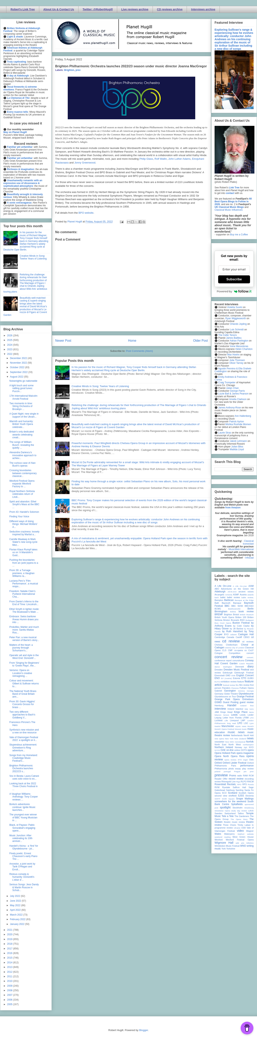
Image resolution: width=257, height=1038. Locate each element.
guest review (247, 702)
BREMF (219, 614)
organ (245, 760)
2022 (10, 354)
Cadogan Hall (246, 634)
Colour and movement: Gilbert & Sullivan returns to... (24, 683)
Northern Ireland (224, 747)
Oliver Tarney (236, 363)
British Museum (247, 614)
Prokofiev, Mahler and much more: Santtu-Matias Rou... (24, 630)
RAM (245, 775)
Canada (230, 637)
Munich (250, 726)
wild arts (240, 843)
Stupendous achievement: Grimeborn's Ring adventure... (23, 747)
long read (231, 723)
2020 (10, 934)
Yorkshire (230, 848)
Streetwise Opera (222, 811)
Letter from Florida (232, 717)
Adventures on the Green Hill (237, 589)
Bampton (219, 600)
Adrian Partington (239, 340)
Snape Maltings (245, 798)
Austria (243, 594)
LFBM (246, 717)
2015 (10, 957)
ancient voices (246, 591)
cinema (228, 648)
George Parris (237, 390)
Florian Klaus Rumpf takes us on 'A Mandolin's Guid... (23, 552)
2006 (10, 999)
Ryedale (226, 787)
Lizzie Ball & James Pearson (233, 393)
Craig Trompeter (226, 382)
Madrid (217, 726)
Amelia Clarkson (237, 399)
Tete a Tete (228, 816)
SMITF (217, 799)
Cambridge (220, 637)
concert (250, 653)
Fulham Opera (247, 688)
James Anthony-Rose (229, 407)
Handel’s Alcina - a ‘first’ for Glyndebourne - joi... (23, 847)
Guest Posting (230, 702)
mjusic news (240, 726)
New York (229, 739)
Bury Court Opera (223, 623)
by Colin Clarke (241, 626)
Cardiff (239, 637)
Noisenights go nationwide (23, 381)
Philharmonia (221, 768)
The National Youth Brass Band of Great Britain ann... (22, 694)
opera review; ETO (233, 760)
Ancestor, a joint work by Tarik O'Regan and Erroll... (22, 866)
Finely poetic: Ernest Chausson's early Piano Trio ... (23, 856)
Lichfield (219, 720)
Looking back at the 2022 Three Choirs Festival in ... (23, 786)
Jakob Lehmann (238, 441)
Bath (217, 603)
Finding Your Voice (19, 516)
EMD (228, 675)
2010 (10, 981)
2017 (10, 948)
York (224, 848)
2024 (10, 344)
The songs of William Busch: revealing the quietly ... (21, 445)
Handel (231, 705)
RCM (251, 775)
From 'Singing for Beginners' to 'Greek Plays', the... (24, 664)
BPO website (85, 212)
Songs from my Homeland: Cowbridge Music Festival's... (23, 758)
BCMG (218, 609)
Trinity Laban (244, 825)
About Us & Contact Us (58, 9)
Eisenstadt (220, 675)
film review (244, 685)
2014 (10, 962)
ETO (243, 678)
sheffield (232, 795)
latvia (251, 712)
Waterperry (229, 834)
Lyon (252, 723)
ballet (222, 597)
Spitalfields (237, 804)
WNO (243, 845)
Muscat (238, 729)
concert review (228, 657)
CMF (230, 650)
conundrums (238, 660)
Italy (246, 709)
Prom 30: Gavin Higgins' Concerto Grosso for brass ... (22, 704)
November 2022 (19, 362)
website (250, 834)
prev (78, 70)
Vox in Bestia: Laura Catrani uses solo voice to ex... (24, 777)
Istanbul (239, 709)
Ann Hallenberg (242, 416)
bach (217, 597)
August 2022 (17, 376)
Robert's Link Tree (23, 9)
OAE (223, 750)
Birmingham (221, 611)
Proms (232, 775)
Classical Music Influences (229, 209)
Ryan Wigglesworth (235, 318)
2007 (10, 995)
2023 (10, 349)
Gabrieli (218, 691)
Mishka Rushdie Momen (238, 424)
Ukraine (237, 828)
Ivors (251, 709)
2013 (10, 967)
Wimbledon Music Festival (227, 846)
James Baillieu (233, 338)
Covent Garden (228, 663)
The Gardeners (241, 816)
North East (220, 744)
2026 (10, 335)
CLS (224, 650)
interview (220, 708)
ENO (217, 678)
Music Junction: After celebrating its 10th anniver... (20, 838)
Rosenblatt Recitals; (225, 784)
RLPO (243, 781)
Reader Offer (221, 779)
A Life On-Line (223, 586)
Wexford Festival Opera (240, 839)
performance (247, 765)
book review (246, 611)
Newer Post (63, 340)
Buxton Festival (241, 622)
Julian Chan (232, 388)
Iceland (243, 705)
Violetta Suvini (234, 307)
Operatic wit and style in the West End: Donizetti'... (24, 656)
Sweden (218, 813)
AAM (251, 586)
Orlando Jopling (238, 324)
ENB (233, 675)
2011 (10, 976)
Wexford (219, 839)
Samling (239, 790)
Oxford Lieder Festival (234, 762)
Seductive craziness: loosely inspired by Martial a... (24, 533)
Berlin (250, 608)
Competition (234, 653)
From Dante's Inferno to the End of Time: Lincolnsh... (23, 603)
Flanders (226, 688)
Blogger (143, 1030)
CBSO (246, 637)
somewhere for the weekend (230, 801)
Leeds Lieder (247, 715)
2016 (10, 953)
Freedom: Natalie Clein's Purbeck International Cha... (22, 594)
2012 (10, 971)
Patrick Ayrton (236, 421)
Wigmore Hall (224, 842)
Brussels (235, 620)
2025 (10, 340)
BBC (227, 606)
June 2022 (16, 900)
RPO (239, 784)
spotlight (225, 807)
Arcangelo (219, 594)
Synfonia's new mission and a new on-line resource (24, 731)
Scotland (232, 792)
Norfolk (250, 741)
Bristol (236, 614)
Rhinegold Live (228, 781)
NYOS (217, 750)
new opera (219, 739)
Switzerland (230, 813)
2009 (10, 985)
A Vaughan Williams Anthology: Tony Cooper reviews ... (23, 796)
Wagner (250, 831)
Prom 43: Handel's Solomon (24, 512)
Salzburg (230, 790)
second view (221, 795)
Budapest (249, 620)
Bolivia (233, 611)
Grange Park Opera (227, 699)
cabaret (233, 634)
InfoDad (249, 557)
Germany (219, 694)
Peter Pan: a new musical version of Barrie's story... (24, 639)
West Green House (243, 837)
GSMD (218, 702)
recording (249, 779)
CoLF (251, 650)
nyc (245, 747)
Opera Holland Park (225, 753)
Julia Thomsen (237, 360)
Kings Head (226, 712)
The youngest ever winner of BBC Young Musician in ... (23, 817)
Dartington (227, 667)
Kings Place (241, 712)
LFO (252, 718)
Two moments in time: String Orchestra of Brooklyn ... (21, 406)
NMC (232, 742)
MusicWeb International (241, 549)
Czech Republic (246, 663)
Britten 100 (240, 617)
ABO (217, 589)
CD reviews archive (169, 9)
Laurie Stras (224, 432)
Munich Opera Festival (224, 729)
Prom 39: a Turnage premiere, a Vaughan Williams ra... (21, 573)
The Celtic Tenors (227, 335)
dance (217, 667)
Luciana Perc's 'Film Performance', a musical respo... (23, 583)
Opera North (222, 756)
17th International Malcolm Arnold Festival (23, 397)
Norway (238, 747)
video (240, 830)
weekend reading (223, 837)
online (237, 750)
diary (250, 666)
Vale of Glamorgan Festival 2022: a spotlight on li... (23, 739)
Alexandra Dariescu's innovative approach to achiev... (22, 455)
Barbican (228, 600)
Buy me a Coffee (239, 234)
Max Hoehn (233, 354)
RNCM (250, 781)
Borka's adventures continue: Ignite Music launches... (22, 807)
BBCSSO (249, 606)
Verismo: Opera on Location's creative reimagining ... (20, 673)
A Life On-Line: (240, 586)
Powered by (234, 291)
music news (236, 732)
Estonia (236, 678)
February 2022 (18, 919)
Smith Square (228, 799)
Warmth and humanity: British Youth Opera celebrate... (21, 424)
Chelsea (219, 645)
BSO (242, 620)
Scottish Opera (246, 793)
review (218, 781)
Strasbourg (249, 808)
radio (239, 775)
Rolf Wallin (161, 158)
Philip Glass (146, 158)
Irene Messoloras (239, 346)
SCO (224, 793)
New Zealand (240, 739)
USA (243, 828)
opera (250, 750)
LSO (246, 723)
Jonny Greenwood (84, 162)
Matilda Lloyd (237, 449)
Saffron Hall (239, 787)
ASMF (236, 594)
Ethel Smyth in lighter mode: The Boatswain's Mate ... (24, 610)
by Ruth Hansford (232, 631)
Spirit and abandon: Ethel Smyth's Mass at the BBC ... (24, 504)
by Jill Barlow (236, 628)
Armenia (228, 595)
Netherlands (236, 735)
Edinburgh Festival (244, 672)
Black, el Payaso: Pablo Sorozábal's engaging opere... (22, 828)
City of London (238, 648)
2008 (10, 990)
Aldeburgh (220, 591)
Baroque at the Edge (244, 600)
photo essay (235, 768)
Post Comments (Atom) (139, 350)
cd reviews (248, 641)
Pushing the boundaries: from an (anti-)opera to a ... (23, 563)
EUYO (217, 682)
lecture (226, 715)
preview (221, 775)
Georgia (250, 691)
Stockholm (237, 807)
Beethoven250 (234, 609)
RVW (217, 787)
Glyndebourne (246, 693)
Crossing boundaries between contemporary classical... (23, 473)
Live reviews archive (134, 9)
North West (235, 744)
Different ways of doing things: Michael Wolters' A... (23, 524)
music (244, 729)
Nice (227, 742)
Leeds (234, 714)
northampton (248, 745)
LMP (243, 720)
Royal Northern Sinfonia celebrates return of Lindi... (22, 494)
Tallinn (241, 813)
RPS (244, 784)
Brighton (69, 70)
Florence (235, 688)
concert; (250, 657)
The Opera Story (239, 819)
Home (132, 340)
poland (217, 771)
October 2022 (17, 367)
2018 (10, 943)
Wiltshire (250, 843)
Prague (237, 771)
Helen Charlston (243, 349)
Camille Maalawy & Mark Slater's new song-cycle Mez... (23, 542)
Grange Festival (245, 696)
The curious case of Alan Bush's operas (22, 464)
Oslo (251, 759)
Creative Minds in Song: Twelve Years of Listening (100, 386)
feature (240, 681)
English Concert (245, 675)
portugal (227, 771)
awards (250, 595)
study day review (239, 811)
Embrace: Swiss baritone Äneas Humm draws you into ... (23, 619)
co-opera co (240, 650)
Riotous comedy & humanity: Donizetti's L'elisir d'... (21, 877)
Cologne (219, 653)
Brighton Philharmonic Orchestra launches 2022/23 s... (21, 768)
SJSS (241, 795)
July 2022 (15, 896)
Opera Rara (237, 756)
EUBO (250, 678)
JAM (217, 712)
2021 (10, 929)
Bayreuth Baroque (231, 603)
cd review (231, 641)
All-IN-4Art (232, 592)
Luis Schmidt (237, 329)
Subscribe (234, 279)
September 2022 (19, 372)
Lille (226, 720)
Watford (241, 834)
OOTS (244, 750)
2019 (10, 939)
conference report (223, 660)
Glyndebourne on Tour (225, 696)
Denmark (239, 666)
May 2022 (15, 905)
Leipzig (218, 717)
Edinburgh (227, 672)
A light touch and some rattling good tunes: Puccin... (21, 388)
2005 (10, 1004)
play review (248, 768)
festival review (229, 685)
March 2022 (16, 914)
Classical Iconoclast (248, 542)
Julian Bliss (237, 446)
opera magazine (245, 753)
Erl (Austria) (226, 678)
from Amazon (232, 507)
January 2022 (17, 924)
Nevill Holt (249, 735)
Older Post (200, 340)
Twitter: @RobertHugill (98, 9)
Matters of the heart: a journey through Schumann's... (21, 648)
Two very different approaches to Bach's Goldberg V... (22, 714)
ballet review (233, 597)
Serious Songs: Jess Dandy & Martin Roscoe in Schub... (24, 887)
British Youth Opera (224, 617)
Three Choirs (229, 825)
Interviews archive (203, 9)
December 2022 (19, 358)
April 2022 (15, 910)
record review (236, 778)
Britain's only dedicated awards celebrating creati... (21, 434)
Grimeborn (248, 699)
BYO (226, 634)
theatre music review (234, 822)
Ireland (231, 709)
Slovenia (249, 795)
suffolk (251, 811)
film (237, 685)
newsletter (219, 742)
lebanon (218, 715)
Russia (251, 784)
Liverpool (234, 720)
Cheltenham (231, 645)
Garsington (230, 690)
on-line (229, 750)
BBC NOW (237, 606)
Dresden (219, 669)
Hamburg (219, 705)
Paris (233, 765)
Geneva (241, 691)
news (250, 738)
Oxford (218, 762)
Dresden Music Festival (236, 669)
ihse (252, 705)
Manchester (228, 726)
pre (245, 771)
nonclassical (240, 742)
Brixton (226, 620)
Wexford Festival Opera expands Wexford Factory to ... (21, 483)
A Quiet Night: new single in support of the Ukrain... (24, 415)
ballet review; (247, 597)
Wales (218, 834)
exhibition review (228, 681)
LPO (239, 723)
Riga (238, 782)
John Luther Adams (179, 158)
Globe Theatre (231, 694)
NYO (251, 747)
